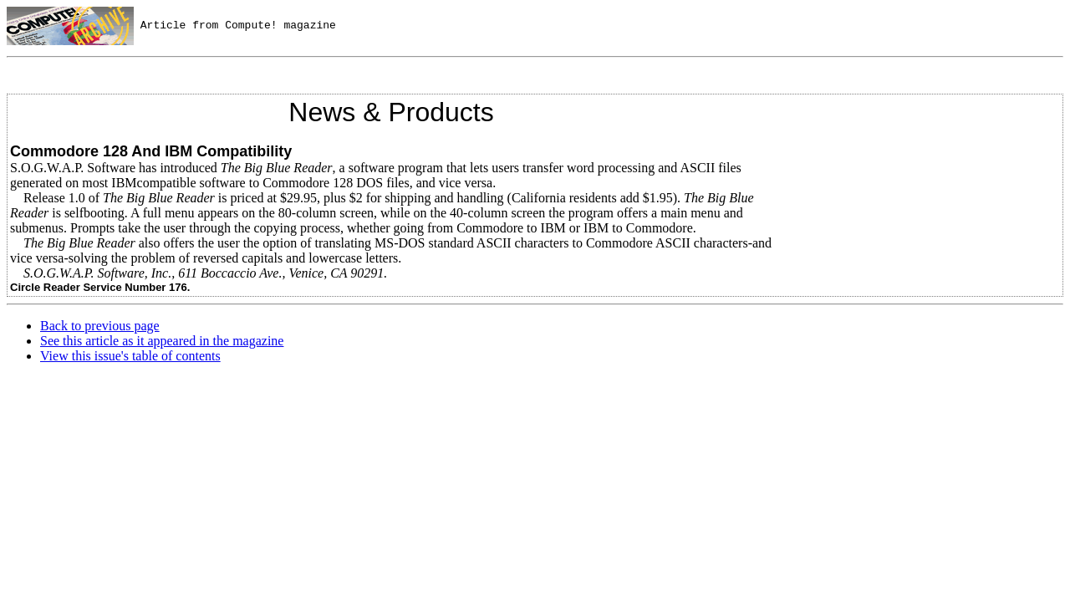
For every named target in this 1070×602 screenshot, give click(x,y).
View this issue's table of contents (130, 356)
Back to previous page (100, 326)
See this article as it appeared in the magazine (161, 341)
